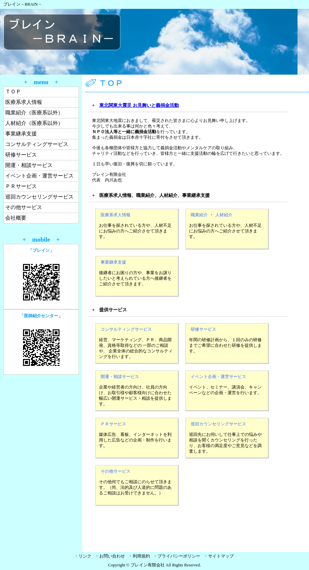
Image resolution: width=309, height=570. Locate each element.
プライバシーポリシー (178, 556)
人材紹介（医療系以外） (34, 123)
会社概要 (15, 218)
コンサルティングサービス (36, 144)
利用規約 (141, 556)
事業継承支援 (21, 133)
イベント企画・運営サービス (39, 175)
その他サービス (23, 207)
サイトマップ (221, 556)
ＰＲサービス (21, 186)
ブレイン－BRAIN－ (22, 4)
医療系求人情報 (23, 102)
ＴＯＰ (13, 91)
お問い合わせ (112, 556)
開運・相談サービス (29, 165)
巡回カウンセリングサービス (39, 197)
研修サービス (21, 154)
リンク (85, 556)
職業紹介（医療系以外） (34, 112)
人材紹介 (223, 215)
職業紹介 (199, 215)
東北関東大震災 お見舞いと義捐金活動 (139, 105)
